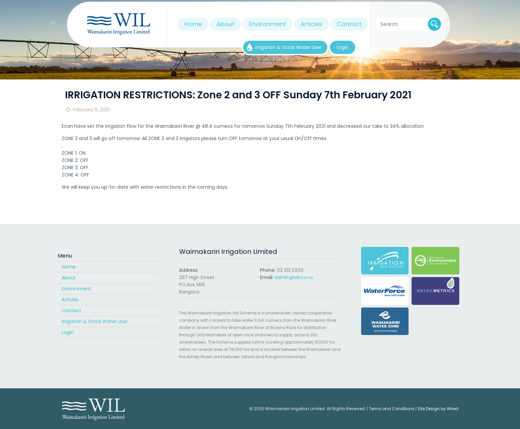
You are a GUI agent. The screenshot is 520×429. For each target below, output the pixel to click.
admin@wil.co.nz (294, 277)
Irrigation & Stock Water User (95, 321)
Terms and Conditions (392, 408)
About (69, 277)
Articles (70, 299)
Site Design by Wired (438, 408)
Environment (76, 288)
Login (68, 332)
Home (69, 266)
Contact (71, 310)
